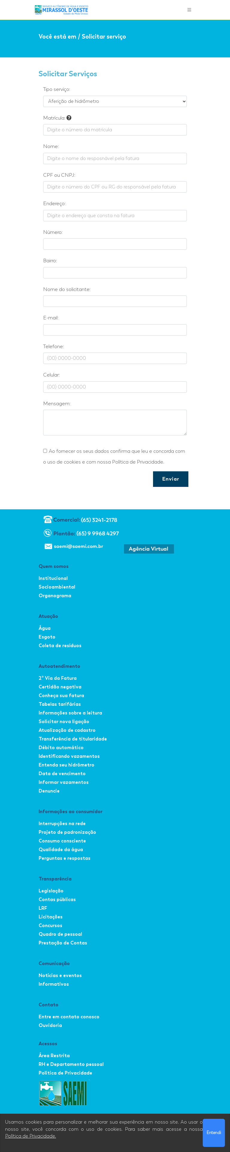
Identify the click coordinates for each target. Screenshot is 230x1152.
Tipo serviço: (56, 89)
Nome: (51, 146)
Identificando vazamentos (69, 756)
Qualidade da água (61, 849)
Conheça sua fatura (61, 695)
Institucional (53, 578)
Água (45, 628)
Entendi (214, 1132)
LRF (43, 908)
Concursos (50, 925)
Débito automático (61, 747)
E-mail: (50, 318)
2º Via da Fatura (58, 678)
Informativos (54, 984)
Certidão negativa (60, 687)
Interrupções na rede (62, 823)
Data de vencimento (62, 773)
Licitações (51, 917)
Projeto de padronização (67, 832)
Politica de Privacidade (65, 1073)
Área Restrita (54, 1055)
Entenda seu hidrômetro (66, 765)
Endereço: (54, 203)
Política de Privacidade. (30, 1136)
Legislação (51, 891)
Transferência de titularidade (73, 739)
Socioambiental (57, 587)
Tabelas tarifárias (60, 704)
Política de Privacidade (137, 462)
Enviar (170, 479)
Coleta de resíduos (60, 645)
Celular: (51, 375)
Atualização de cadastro (67, 730)
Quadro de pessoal (60, 934)
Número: (53, 232)
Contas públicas (57, 899)
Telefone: (53, 346)
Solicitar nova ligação (64, 721)
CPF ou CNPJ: (59, 175)
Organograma (55, 595)
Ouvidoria (50, 1025)
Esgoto (47, 637)
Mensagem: (56, 403)
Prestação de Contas (63, 943)
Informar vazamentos (64, 782)
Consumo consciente (62, 841)
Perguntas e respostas (64, 858)
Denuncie (49, 791)
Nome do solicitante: (66, 289)
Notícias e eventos (60, 975)
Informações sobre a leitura (70, 713)
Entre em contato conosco (69, 1017)
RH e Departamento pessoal (71, 1064)
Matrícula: (57, 118)
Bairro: (50, 260)
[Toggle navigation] (189, 10)
